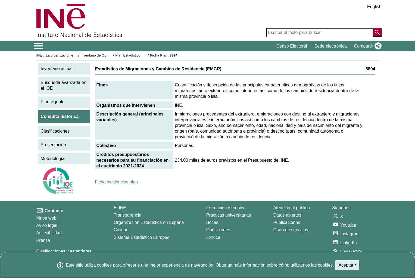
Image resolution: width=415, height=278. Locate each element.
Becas (212, 222)
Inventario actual (57, 68)
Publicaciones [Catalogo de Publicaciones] (286, 222)
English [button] (374, 6)
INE (39, 55)
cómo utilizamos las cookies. (306, 265)
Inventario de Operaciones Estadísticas (110, 55)
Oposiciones (218, 229)
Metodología (53, 158)
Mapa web (46, 218)
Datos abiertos (287, 215)
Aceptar (347, 265)
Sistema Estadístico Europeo (142, 237)
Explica (213, 237)
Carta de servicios (290, 229)
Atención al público (291, 207)
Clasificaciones (55, 131)
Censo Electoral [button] (291, 46)
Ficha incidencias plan (116, 182)
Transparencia (128, 215)
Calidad (121, 229)
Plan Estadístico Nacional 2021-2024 (143, 55)
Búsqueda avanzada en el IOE (63, 85)
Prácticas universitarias (228, 215)
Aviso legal (46, 225)
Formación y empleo (226, 207)
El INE (120, 207)
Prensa (43, 240)
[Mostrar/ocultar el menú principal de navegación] (39, 46)
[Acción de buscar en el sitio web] (377, 32)
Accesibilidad (49, 232)
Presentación (53, 144)
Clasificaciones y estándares (64, 251)
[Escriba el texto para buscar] (319, 32)
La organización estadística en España (75, 55)
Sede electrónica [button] (330, 46)
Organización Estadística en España (149, 222)
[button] (367, 46)
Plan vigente (53, 101)
